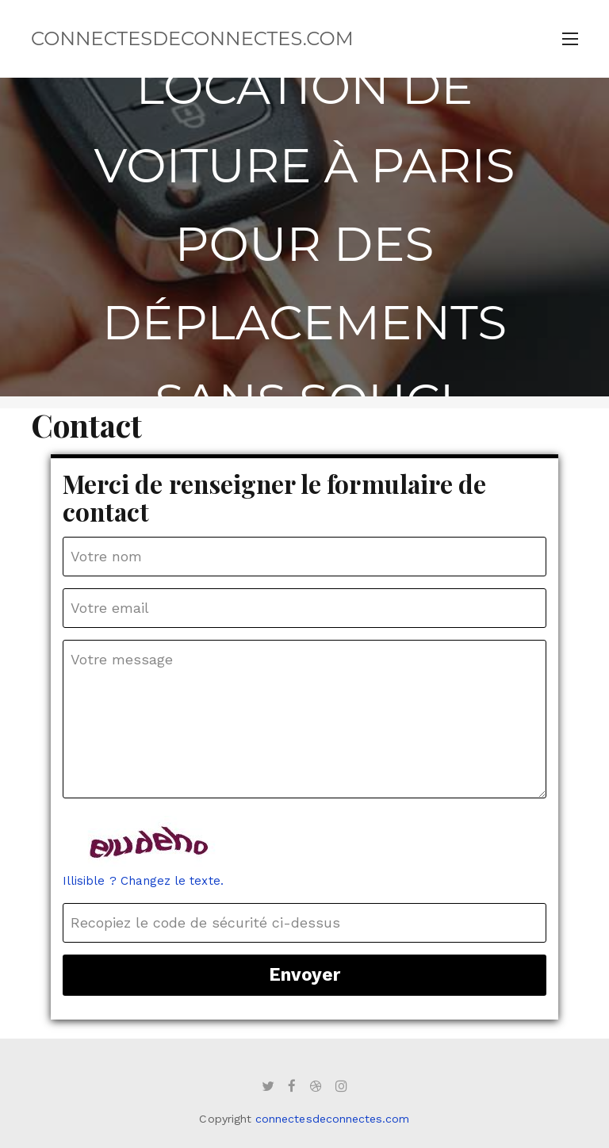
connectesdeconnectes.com (192, 38)
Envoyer (304, 974)
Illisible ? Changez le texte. (143, 881)
